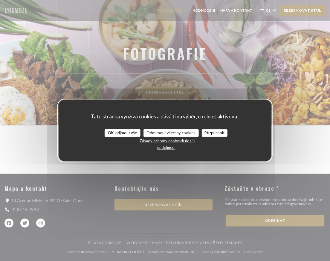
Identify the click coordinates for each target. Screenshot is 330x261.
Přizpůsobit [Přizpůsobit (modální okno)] (214, 132)
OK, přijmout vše (122, 132)
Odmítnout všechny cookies (170, 132)
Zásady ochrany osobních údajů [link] (167, 140)
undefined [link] (166, 147)
